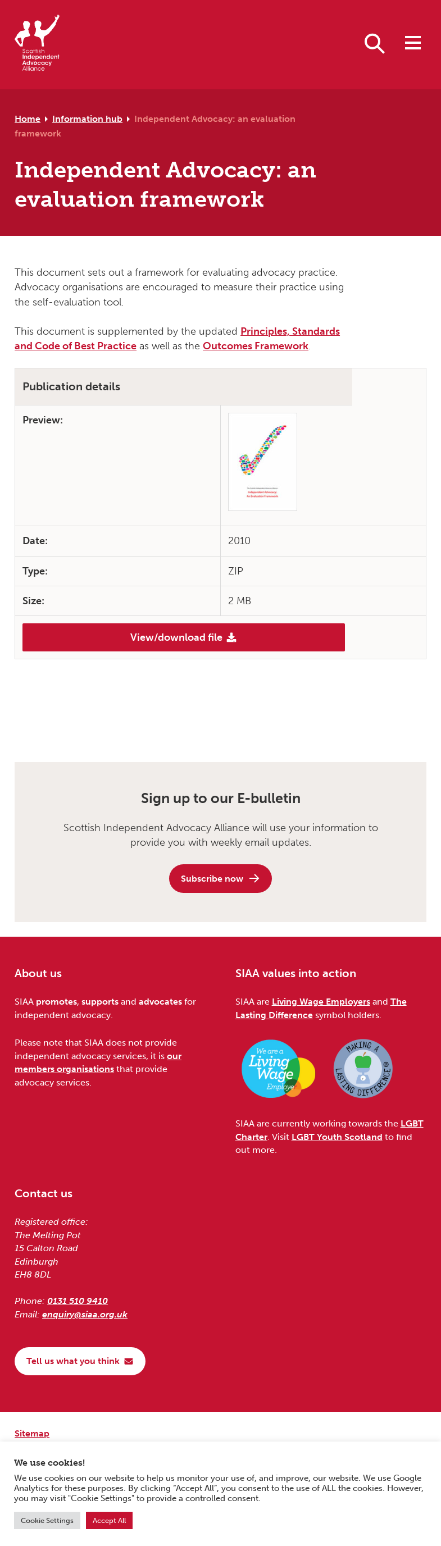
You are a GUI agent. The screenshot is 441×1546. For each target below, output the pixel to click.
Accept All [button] (109, 1520)
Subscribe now (221, 878)
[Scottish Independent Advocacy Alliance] (37, 45)
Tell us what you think (80, 1361)
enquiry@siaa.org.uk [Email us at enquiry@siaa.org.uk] (85, 1314)
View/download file (183, 637)
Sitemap (32, 1433)
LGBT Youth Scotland (337, 1137)
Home (27, 118)
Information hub (87, 118)
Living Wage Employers (321, 1001)
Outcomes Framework (255, 346)
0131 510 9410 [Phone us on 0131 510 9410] (77, 1301)
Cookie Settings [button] (47, 1520)
